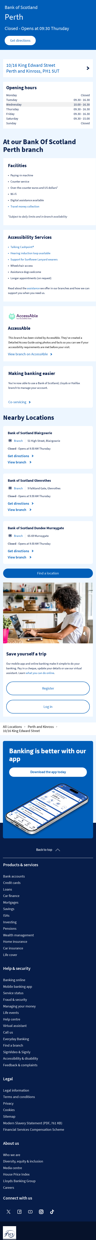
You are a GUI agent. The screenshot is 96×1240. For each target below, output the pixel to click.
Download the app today (48, 772)
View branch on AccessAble (31, 354)
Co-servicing (20, 402)
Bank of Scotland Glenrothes (29, 480)
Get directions (23, 41)
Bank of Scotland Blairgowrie (30, 433)
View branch (20, 462)
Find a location (48, 573)
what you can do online (40, 673)
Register (48, 688)
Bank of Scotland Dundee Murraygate (36, 528)
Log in (48, 706)
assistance (33, 288)
